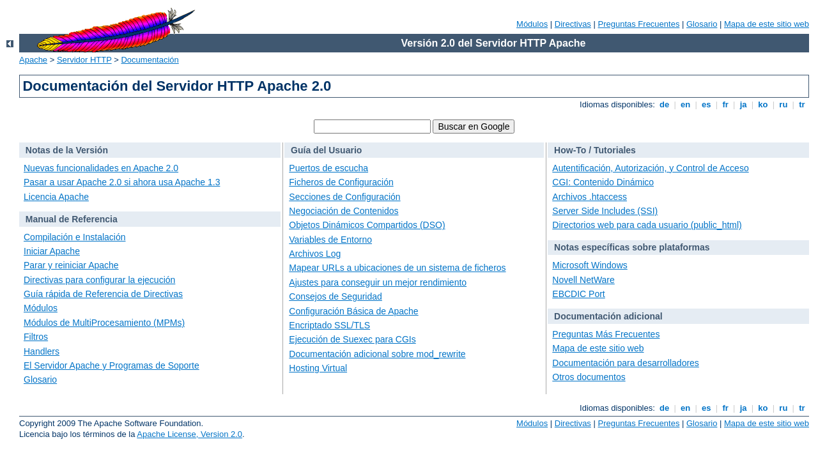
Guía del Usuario (326, 150)
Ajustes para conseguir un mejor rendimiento (378, 282)
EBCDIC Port (578, 294)
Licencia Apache (56, 197)
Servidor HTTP (84, 60)
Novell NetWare (583, 280)
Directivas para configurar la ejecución (99, 280)
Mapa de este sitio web (766, 24)
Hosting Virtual (318, 368)
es (707, 104)
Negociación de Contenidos (343, 211)
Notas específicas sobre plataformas (632, 247)
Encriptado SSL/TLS (329, 325)
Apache (33, 60)
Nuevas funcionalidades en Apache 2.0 (101, 168)
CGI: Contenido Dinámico (603, 182)
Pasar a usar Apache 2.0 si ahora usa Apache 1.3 (122, 182)
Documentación (149, 60)
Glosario (701, 24)
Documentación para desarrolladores (625, 363)
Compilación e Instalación (75, 237)
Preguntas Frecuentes (638, 24)
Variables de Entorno (330, 239)
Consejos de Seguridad (335, 296)
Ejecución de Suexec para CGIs (352, 339)
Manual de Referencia (72, 219)
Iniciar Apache (52, 251)
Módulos (532, 24)
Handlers (41, 351)
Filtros (36, 337)
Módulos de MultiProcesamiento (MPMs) (104, 323)
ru (783, 104)
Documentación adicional (608, 316)
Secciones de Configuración (344, 197)
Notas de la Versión (67, 150)
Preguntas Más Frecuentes (606, 334)
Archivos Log (315, 254)
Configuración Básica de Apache (353, 311)
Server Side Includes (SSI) (605, 211)
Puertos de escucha (328, 168)
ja (743, 104)
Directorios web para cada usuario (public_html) (646, 225)
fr (725, 104)
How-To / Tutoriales (595, 150)
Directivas (573, 24)
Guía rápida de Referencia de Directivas (103, 294)
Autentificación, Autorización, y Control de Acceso (650, 168)
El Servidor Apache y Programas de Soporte (111, 365)
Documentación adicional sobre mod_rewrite (377, 354)
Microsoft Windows (589, 265)
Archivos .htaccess (589, 197)
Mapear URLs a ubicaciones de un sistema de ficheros (397, 268)
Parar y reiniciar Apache (71, 265)
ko (763, 104)
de (664, 104)
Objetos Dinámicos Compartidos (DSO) (367, 225)
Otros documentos (588, 377)
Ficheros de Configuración (341, 182)
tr (802, 104)
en (685, 104)
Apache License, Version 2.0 (189, 434)
